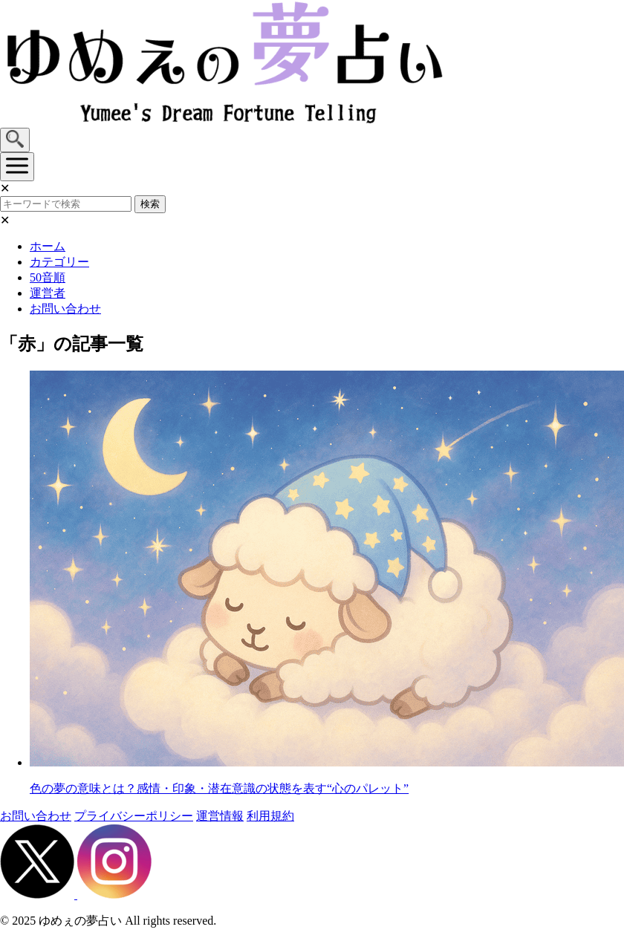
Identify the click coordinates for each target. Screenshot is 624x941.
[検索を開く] (15, 140)
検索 (150, 203)
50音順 (47, 277)
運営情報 (220, 816)
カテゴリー (59, 261)
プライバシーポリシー (133, 816)
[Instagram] (114, 894)
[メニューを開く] (17, 166)
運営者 (47, 293)
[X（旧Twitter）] (38, 894)
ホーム (47, 246)
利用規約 (270, 816)
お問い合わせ (65, 308)
